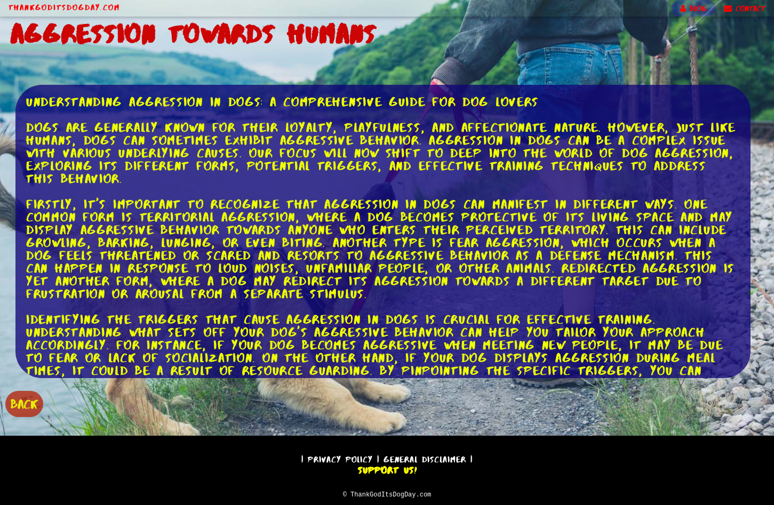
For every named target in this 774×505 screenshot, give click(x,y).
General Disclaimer (425, 458)
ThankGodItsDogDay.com (64, 7)
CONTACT (744, 8)
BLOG (693, 8)
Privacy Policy (340, 458)
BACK (24, 403)
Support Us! (387, 469)
